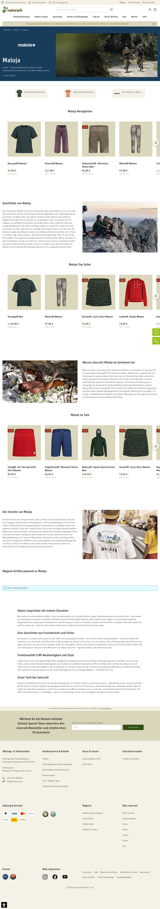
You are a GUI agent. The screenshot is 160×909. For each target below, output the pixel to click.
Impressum (87, 872)
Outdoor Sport (88, 824)
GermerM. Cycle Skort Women (97, 317)
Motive (125, 830)
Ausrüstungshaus (129, 819)
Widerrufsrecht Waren (109, 872)
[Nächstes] (155, 143)
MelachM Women (128, 163)
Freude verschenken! (130, 759)
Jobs (124, 846)
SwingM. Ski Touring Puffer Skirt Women (22, 469)
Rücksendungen (48, 775)
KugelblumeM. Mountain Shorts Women (61, 469)
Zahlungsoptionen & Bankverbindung (57, 764)
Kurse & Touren (134, 3)
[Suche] (111, 9)
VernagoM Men (15, 317)
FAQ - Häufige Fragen (51, 781)
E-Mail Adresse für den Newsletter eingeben (87, 723)
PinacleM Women (54, 163)
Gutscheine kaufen (132, 751)
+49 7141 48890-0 (15, 778)
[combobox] (82, 9)
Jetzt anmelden (133, 727)
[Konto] (150, 9)
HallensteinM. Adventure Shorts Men (95, 165)
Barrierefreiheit (88, 877)
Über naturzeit (148, 3)
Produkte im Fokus (89, 830)
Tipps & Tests (87, 819)
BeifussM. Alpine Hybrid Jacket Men (98, 469)
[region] (80, 145)
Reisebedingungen (124, 877)
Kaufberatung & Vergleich (92, 813)
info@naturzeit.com (86, 689)
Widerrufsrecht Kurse (128, 872)
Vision (125, 824)
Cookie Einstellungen (105, 877)
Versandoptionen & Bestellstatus (55, 770)
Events (125, 841)
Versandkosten (106, 708)
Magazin (123, 3)
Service (125, 835)
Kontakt (45, 759)
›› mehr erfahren (9, 76)
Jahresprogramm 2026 (91, 759)
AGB (96, 872)
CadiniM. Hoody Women (131, 317)
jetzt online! (87, 764)
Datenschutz (145, 872)
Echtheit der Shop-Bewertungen (55, 786)
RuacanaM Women (17, 163)
